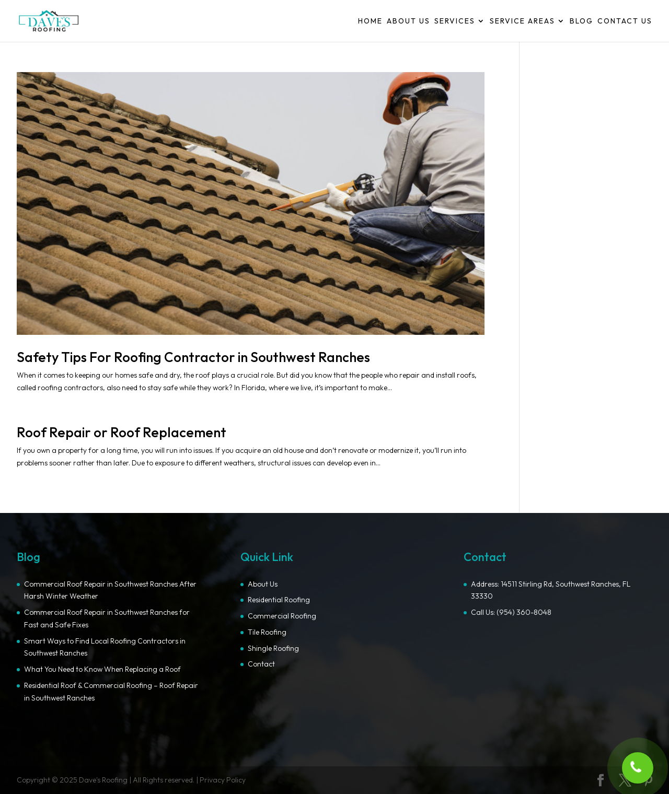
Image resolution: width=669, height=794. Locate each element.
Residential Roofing (279, 599)
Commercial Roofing (282, 616)
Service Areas (522, 21)
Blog (581, 21)
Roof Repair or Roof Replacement (121, 432)
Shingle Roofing (273, 648)
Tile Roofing (267, 632)
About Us (408, 21)
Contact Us (624, 21)
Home (370, 21)
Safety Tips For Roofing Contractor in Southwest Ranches (193, 357)
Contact (261, 664)
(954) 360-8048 (524, 612)
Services (454, 21)
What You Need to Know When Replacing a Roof (102, 669)
